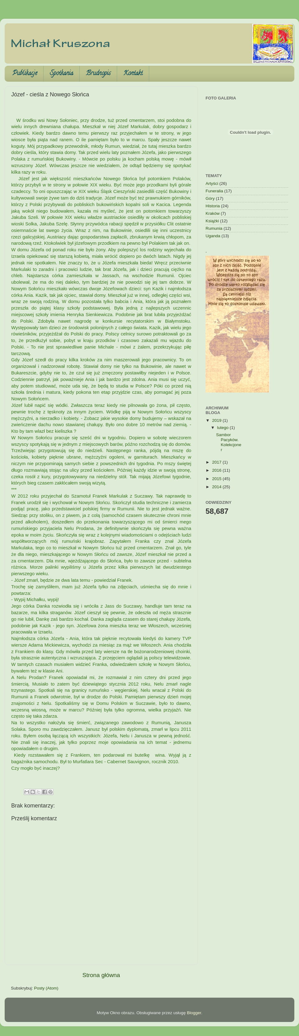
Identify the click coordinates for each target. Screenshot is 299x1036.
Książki (212, 221)
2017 (217, 462)
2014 (217, 486)
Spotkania (61, 74)
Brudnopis (98, 74)
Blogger (194, 1012)
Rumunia (214, 228)
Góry (210, 198)
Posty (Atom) (46, 988)
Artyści (212, 183)
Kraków (213, 213)
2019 (217, 420)
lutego (223, 427)
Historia (213, 206)
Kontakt (133, 74)
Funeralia (214, 191)
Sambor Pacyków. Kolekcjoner (228, 442)
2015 (217, 478)
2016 (217, 470)
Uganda (213, 236)
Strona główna (101, 975)
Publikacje (24, 74)
